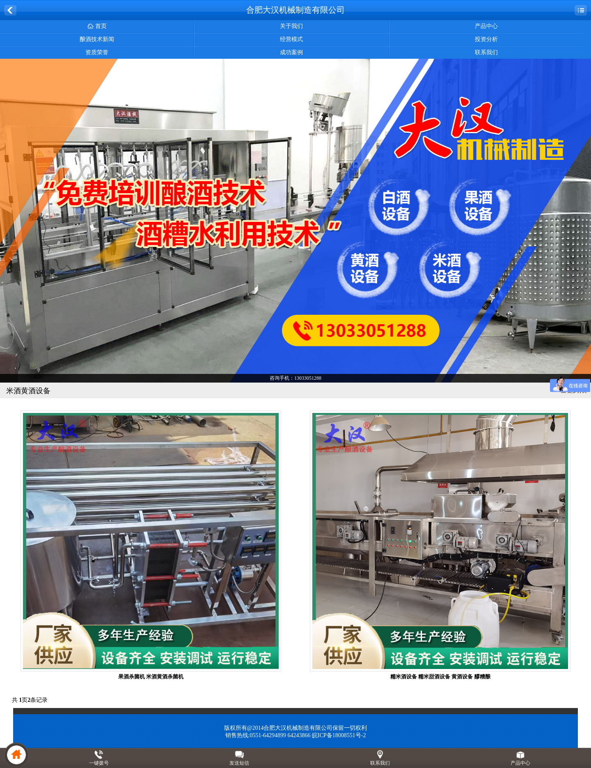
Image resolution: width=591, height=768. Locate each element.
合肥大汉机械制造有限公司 (295, 9)
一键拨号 (99, 763)
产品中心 (486, 26)
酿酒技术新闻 (97, 39)
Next (583, 221)
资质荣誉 (96, 52)
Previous (8, 221)
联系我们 (486, 52)
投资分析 (486, 39)
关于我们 (291, 26)
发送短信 (239, 763)
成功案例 (291, 52)
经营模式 (291, 39)
